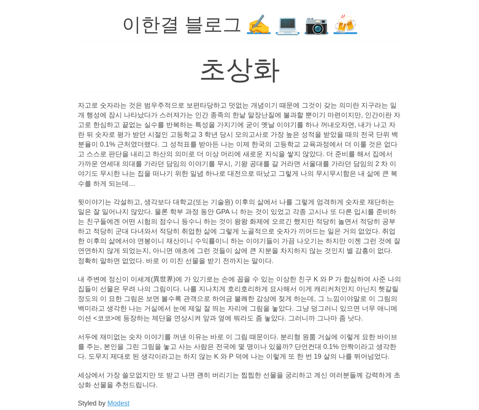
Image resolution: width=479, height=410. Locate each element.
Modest (118, 403)
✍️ (259, 24)
